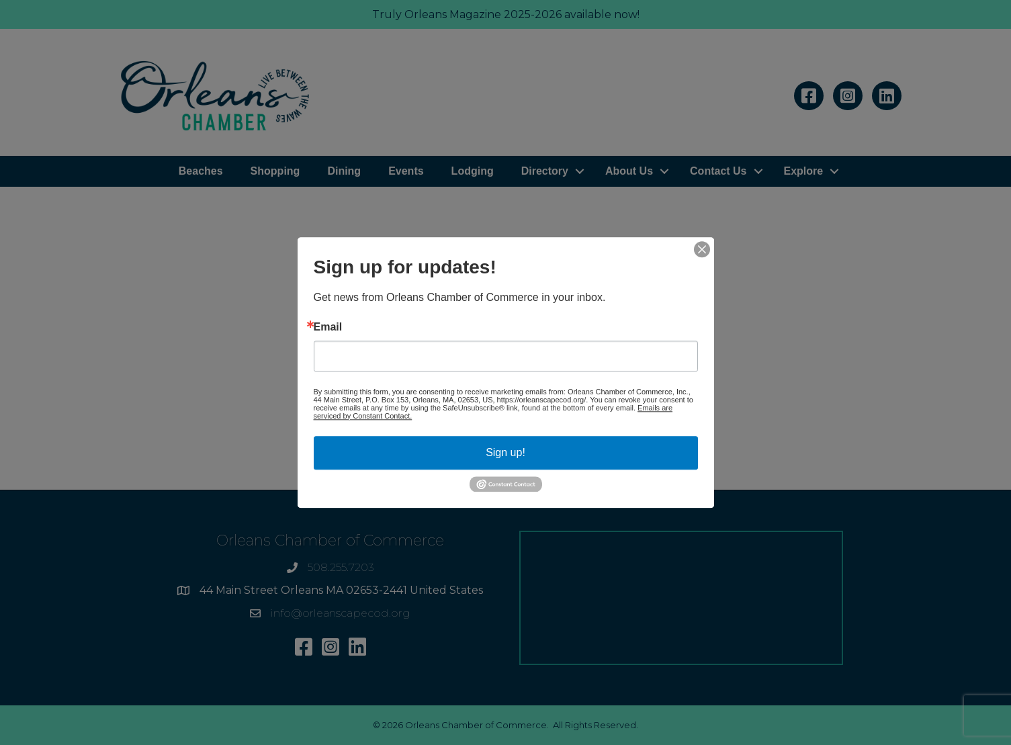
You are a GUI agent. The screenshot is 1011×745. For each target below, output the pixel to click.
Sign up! (505, 452)
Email (328, 327)
